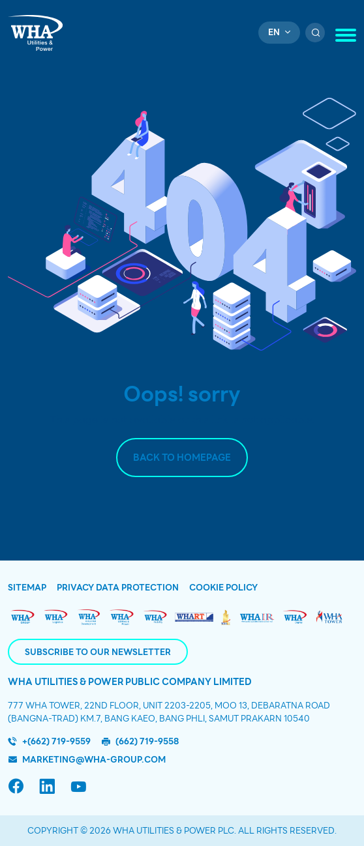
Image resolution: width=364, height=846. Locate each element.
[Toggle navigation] (345, 35)
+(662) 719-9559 (56, 741)
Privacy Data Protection (118, 587)
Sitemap (27, 587)
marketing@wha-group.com (94, 759)
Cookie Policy (223, 587)
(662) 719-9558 (147, 741)
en (274, 32)
